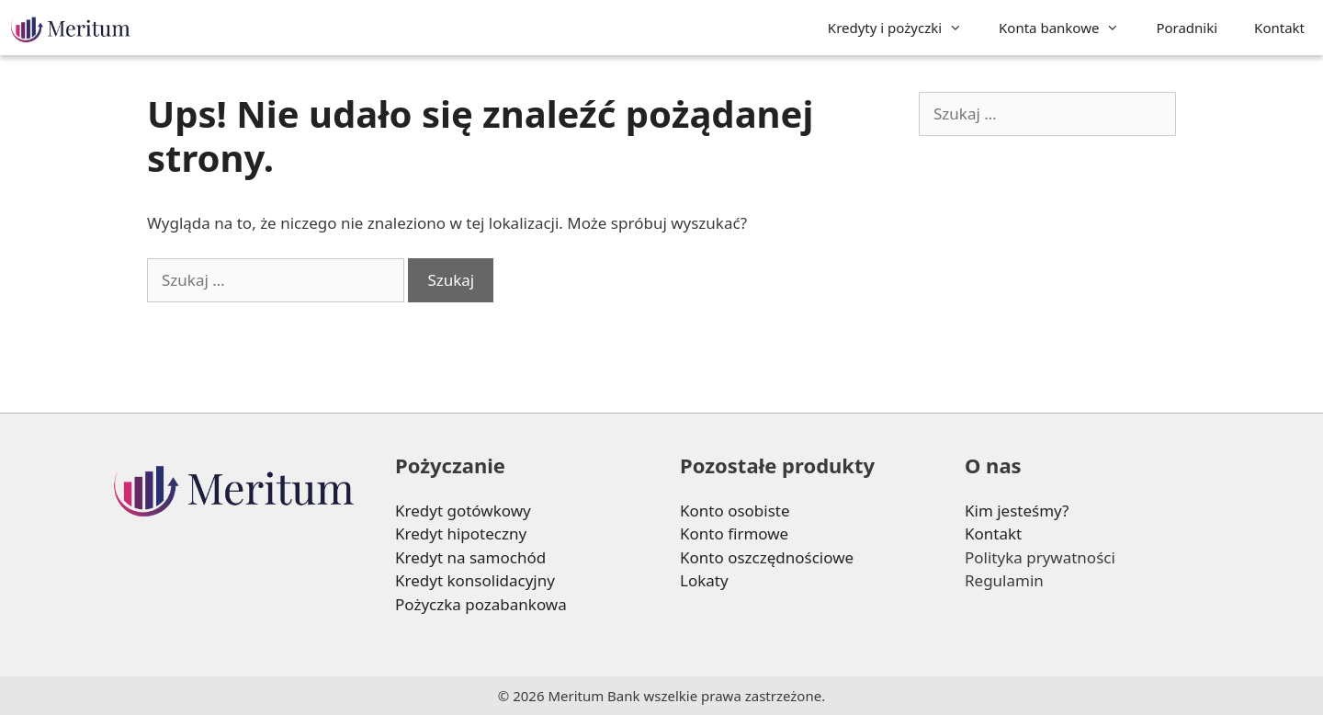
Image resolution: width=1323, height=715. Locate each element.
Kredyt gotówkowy (463, 510)
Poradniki (1186, 27)
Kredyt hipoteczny (460, 533)
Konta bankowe (1068, 27)
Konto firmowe (734, 533)
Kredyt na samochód (470, 557)
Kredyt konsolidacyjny (475, 580)
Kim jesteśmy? (1017, 510)
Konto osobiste (735, 510)
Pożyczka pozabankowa (481, 604)
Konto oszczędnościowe (767, 557)
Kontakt (1279, 27)
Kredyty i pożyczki (904, 27)
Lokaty (704, 580)
